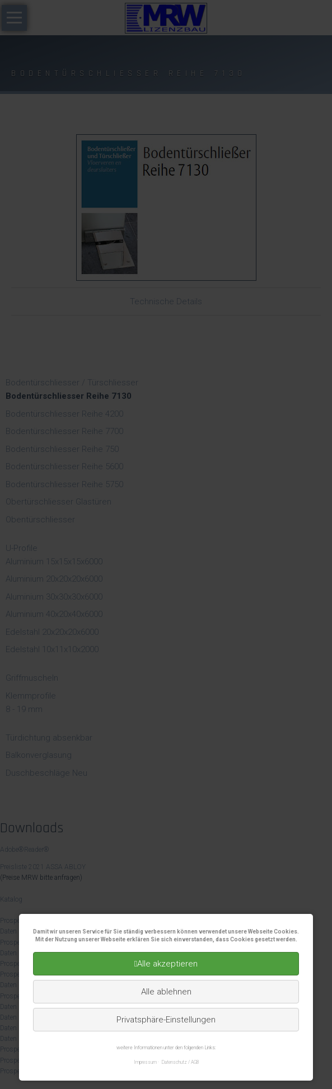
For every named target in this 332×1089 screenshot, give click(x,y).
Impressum (145, 1062)
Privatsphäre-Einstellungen (166, 1020)
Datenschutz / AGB (180, 1062)
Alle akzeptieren (167, 964)
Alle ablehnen (166, 992)
